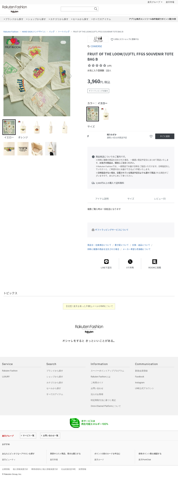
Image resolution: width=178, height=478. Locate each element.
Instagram (139, 382)
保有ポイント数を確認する (150, 454)
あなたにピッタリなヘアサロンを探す (18, 454)
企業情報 (6, 469)
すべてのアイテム (54, 394)
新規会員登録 (141, 371)
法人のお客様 (97, 394)
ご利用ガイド (97, 382)
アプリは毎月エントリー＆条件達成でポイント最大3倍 (152, 19)
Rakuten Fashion (29, 9)
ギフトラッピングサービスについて (111, 229)
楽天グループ (154, 2)
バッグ (52, 31)
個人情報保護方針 (20, 469)
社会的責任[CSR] (68, 469)
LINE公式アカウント (144, 388)
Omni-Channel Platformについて (106, 406)
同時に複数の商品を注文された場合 (103, 249)
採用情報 (82, 469)
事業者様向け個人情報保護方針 (44, 469)
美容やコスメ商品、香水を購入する (65, 454)
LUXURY (6, 376)
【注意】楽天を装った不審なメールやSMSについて (89, 306)
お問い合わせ (97, 388)
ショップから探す (54, 376)
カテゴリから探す (54, 382)
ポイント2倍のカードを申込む (107, 454)
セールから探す (53, 388)
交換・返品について (141, 245)
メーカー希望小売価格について (137, 249)
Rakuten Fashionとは (100, 376)
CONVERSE (96, 46)
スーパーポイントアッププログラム (107, 371)
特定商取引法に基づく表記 (103, 400)
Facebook (139, 376)
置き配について (122, 245)
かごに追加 (165, 136)
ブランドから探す (54, 371)
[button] (4, 76)
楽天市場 (170, 2)
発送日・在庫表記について (99, 245)
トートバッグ (64, 31)
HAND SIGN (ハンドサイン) (33, 31)
